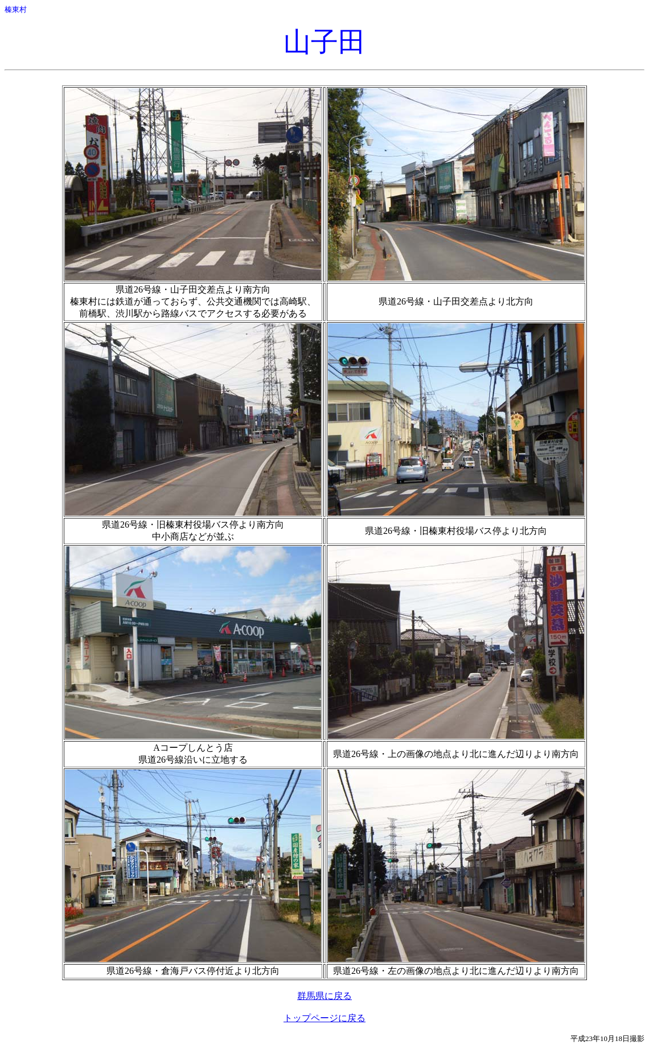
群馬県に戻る (324, 996)
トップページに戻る (324, 1018)
